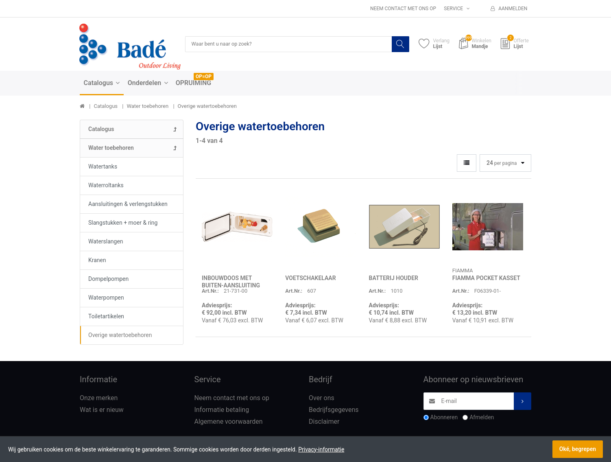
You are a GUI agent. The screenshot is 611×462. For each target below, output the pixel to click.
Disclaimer (324, 422)
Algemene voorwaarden (228, 422)
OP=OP (204, 77)
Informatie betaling (221, 410)
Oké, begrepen (577, 449)
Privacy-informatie (321, 449)
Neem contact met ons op (403, 8)
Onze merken (99, 398)
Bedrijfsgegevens (334, 410)
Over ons (321, 398)
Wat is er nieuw (102, 410)
